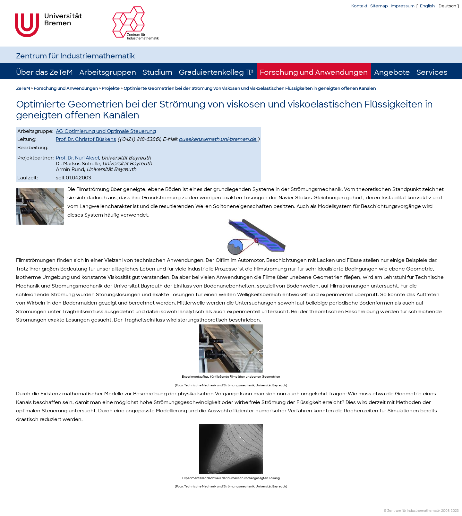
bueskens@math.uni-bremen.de (218, 139)
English (427, 6)
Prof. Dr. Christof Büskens (86, 139)
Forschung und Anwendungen (314, 72)
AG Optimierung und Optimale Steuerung (106, 131)
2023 (455, 511)
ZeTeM (23, 88)
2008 (445, 511)
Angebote (392, 72)
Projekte (111, 88)
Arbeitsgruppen (107, 72)
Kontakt (359, 6)
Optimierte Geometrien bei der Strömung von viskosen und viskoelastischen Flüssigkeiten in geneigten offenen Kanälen (250, 88)
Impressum (403, 6)
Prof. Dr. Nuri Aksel (77, 158)
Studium (157, 72)
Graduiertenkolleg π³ (216, 72)
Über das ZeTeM (44, 72)
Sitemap (379, 6)
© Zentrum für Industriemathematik (412, 511)
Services (431, 72)
